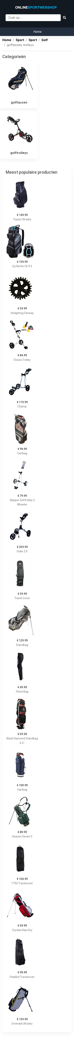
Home (37, 32)
